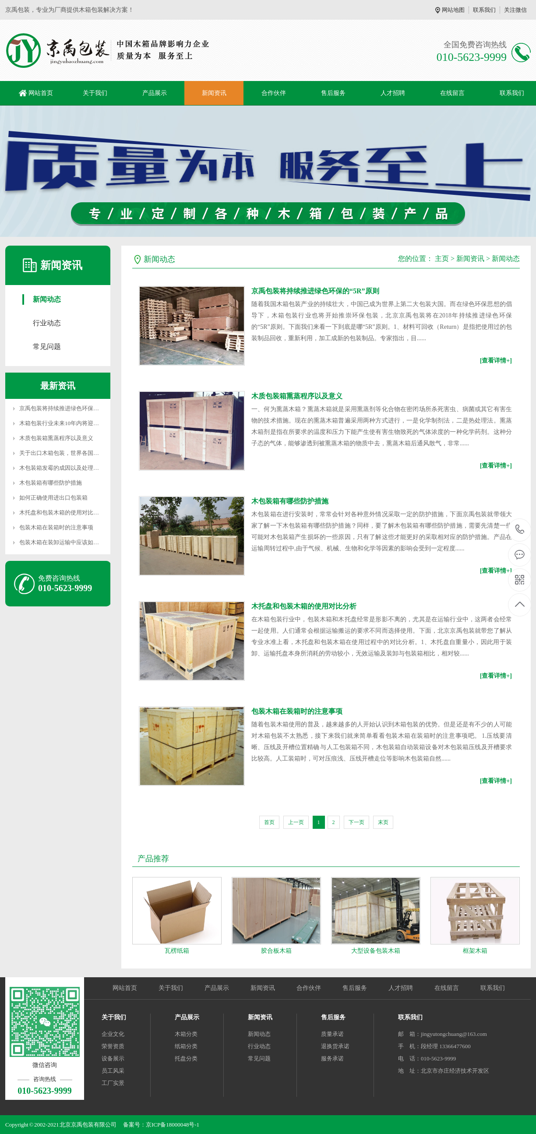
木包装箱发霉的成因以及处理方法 (62, 468)
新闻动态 (47, 299)
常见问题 (47, 346)
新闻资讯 (214, 93)
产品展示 (154, 93)
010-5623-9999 (520, 530)
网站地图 (453, 10)
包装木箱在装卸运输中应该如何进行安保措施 (76, 542)
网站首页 (40, 93)
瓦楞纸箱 (177, 950)
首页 (269, 822)
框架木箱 (475, 950)
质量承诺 (332, 1034)
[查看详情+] (496, 360)
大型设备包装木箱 (375, 950)
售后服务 (333, 93)
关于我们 (95, 93)
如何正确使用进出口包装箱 (53, 497)
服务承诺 (332, 1058)
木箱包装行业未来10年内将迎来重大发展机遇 (76, 423)
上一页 (296, 822)
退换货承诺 (335, 1046)
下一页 (356, 822)
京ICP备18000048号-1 (172, 1124)
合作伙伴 (273, 93)
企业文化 (113, 1034)
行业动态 (47, 323)
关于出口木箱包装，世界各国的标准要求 (70, 453)
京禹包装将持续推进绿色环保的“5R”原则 (70, 408)
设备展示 (113, 1058)
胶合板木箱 (276, 950)
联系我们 (484, 10)
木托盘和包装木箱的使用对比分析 (62, 512)
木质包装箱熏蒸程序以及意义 (56, 438)
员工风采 (113, 1070)
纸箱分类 (186, 1046)
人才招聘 (393, 93)
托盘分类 (186, 1058)
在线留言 (452, 93)
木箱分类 (186, 1034)
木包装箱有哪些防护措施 (50, 482)
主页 (442, 258)
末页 (383, 822)
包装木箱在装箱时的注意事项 (56, 527)
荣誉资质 (113, 1046)
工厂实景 (113, 1083)
